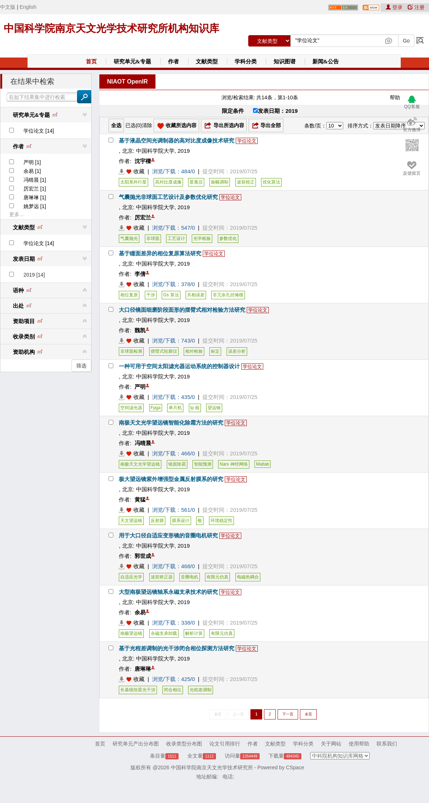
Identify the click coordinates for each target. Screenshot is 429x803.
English (27, 7)
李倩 (140, 274)
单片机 (175, 407)
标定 (215, 351)
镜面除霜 (177, 464)
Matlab (262, 464)
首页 (91, 61)
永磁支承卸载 (164, 633)
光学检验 (202, 238)
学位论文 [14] (38, 131)
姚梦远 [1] (34, 206)
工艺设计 (176, 238)
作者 (173, 61)
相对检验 (194, 351)
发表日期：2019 (275, 111)
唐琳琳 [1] (34, 197)
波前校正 (245, 182)
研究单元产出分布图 (136, 744)
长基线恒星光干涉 (137, 689)
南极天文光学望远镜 (140, 464)
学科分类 (246, 61)
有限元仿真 (217, 577)
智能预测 (203, 464)
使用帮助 (359, 744)
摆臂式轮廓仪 (164, 351)
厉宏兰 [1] (34, 189)
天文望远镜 (131, 520)
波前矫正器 (162, 577)
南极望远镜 (131, 633)
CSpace (295, 767)
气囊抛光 (129, 238)
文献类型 (207, 61)
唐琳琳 (143, 669)
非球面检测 (131, 351)
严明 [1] (32, 162)
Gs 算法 (171, 294)
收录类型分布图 (184, 744)
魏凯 (140, 330)
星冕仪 (196, 182)
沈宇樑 (143, 161)
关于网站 (331, 744)
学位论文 (246, 141)
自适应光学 (131, 577)
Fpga (156, 407)
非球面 (153, 238)
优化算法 (271, 182)
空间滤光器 (131, 407)
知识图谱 (285, 61)
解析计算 (194, 633)
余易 (140, 612)
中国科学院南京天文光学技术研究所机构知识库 (111, 28)
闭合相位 (173, 689)
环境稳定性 (221, 520)
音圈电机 (189, 577)
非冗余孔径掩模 (228, 294)
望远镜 (214, 407)
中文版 (7, 7)
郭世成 (143, 556)
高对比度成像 (168, 182)
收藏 (138, 171)
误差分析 (237, 351)
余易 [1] (32, 171)
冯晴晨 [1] (34, 180)
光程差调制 (201, 689)
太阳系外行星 (133, 182)
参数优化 (228, 238)
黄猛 (140, 499)
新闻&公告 (325, 61)
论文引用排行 (224, 744)
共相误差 (196, 294)
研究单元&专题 (132, 61)
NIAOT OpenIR (127, 81)
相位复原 (129, 294)
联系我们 (387, 744)
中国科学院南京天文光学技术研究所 (212, 767)
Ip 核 (194, 407)
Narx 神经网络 (234, 464)
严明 (140, 387)
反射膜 (157, 520)
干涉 (150, 294)
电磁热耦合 (248, 577)
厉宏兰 (143, 217)
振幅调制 (219, 182)
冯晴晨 (143, 443)
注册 (416, 7)
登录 (395, 7)
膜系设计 (181, 520)
